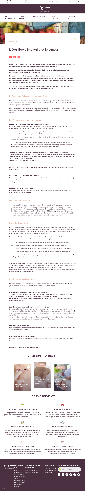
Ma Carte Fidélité (54, 2)
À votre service (19, 474)
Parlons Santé (16, 26)
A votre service (21, 17)
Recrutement (48, 472)
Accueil (7, 26)
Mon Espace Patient (74, 2)
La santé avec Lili (71, 17)
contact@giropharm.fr (51, 470)
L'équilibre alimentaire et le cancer (64, 26)
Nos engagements (10, 17)
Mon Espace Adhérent (11, 2)
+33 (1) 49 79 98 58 (50, 468)
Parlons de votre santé (19, 477)
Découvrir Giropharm (28, 2)
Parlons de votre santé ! (39, 17)
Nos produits (55, 17)
